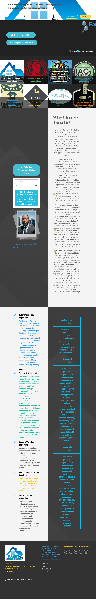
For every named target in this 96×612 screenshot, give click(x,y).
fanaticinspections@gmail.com (60, 51)
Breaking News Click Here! (22, 42)
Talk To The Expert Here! (21, 35)
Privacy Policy (46, 572)
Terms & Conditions (48, 569)
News (43, 566)
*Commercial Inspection (67, 445)
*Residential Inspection (67, 375)
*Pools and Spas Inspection (66, 341)
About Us (45, 563)
